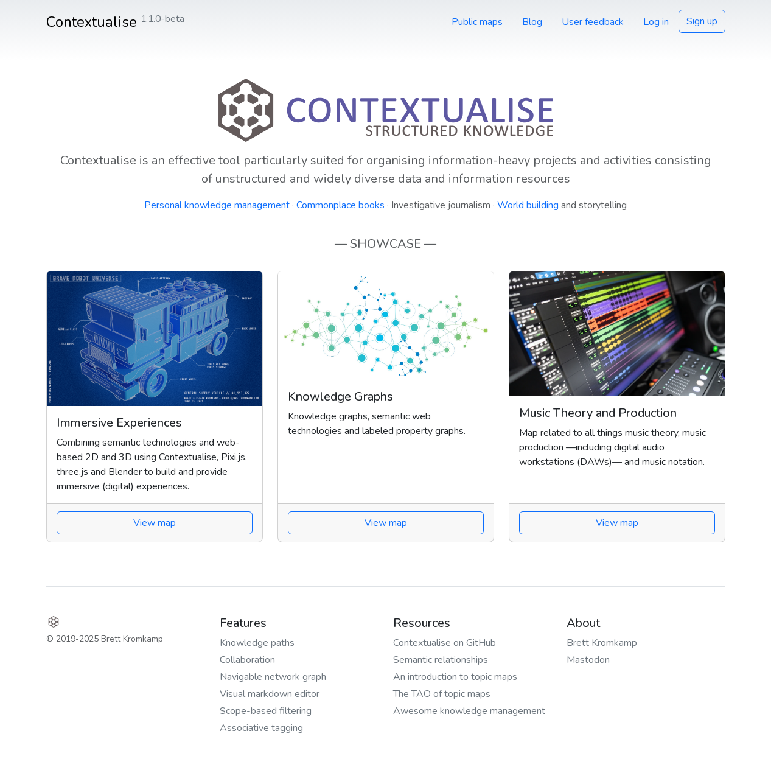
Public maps (477, 22)
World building (528, 205)
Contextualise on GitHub (444, 642)
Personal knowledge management (217, 205)
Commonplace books (340, 205)
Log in (656, 22)
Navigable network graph (273, 677)
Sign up (701, 21)
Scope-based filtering (266, 711)
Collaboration (247, 660)
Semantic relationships (440, 660)
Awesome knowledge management (469, 711)
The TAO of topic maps (441, 694)
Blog (532, 22)
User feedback (593, 22)
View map (154, 523)
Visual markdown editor (269, 694)
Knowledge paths (257, 642)
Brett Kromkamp (602, 642)
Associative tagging (261, 728)
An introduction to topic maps (455, 677)
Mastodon (588, 660)
